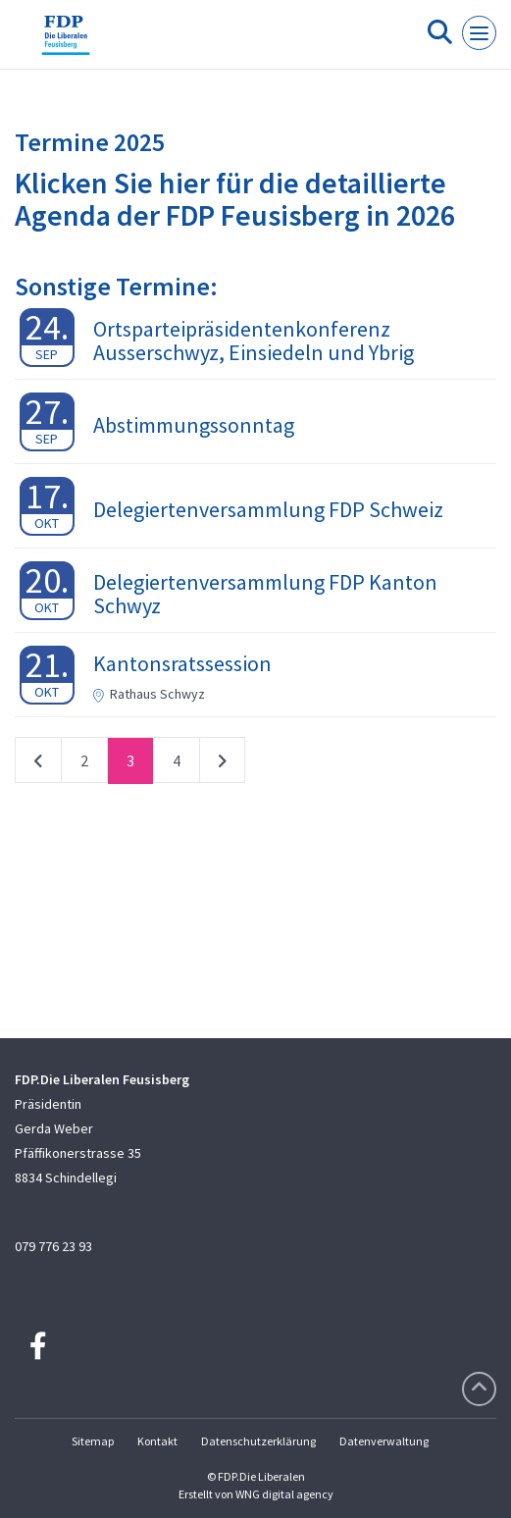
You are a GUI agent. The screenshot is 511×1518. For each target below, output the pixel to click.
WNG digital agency (284, 1494)
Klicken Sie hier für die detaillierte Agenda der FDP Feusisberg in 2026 (235, 199)
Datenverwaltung (384, 1441)
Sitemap (93, 1441)
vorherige (38, 764)
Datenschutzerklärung (258, 1441)
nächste (222, 764)
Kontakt (157, 1441)
